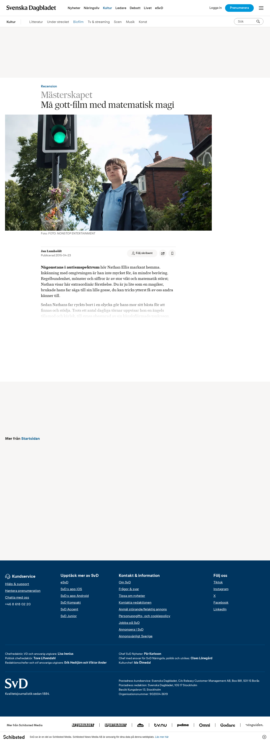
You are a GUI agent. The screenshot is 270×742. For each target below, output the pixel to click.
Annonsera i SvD (131, 629)
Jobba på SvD (129, 622)
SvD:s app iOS (71, 589)
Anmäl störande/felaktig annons (143, 609)
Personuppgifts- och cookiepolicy (144, 616)
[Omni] (204, 725)
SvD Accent (69, 609)
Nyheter (74, 8)
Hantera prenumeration (22, 590)
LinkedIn (220, 609)
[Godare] (227, 725)
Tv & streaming (99, 22)
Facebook (220, 602)
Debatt (135, 8)
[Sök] (258, 21)
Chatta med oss (17, 597)
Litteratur (36, 22)
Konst (143, 22)
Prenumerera (239, 8)
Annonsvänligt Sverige (136, 636)
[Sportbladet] (116, 725)
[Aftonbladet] (83, 725)
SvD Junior (69, 616)
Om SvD (125, 582)
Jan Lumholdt (51, 251)
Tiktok (218, 582)
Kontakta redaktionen (135, 602)
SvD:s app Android (75, 596)
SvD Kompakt (71, 602)
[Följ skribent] (142, 253)
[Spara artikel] (172, 253)
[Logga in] (215, 7)
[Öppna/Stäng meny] (261, 8)
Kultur (107, 8)
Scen (118, 22)
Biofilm (78, 22)
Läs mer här (162, 736)
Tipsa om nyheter (132, 596)
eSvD (159, 8)
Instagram (220, 589)
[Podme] (183, 725)
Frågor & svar (129, 589)
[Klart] (140, 725)
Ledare (120, 8)
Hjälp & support (17, 584)
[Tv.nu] (160, 725)
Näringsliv (92, 8)
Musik (130, 22)
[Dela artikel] (163, 253)
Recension (49, 86)
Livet (148, 8)
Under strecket (58, 22)
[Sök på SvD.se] (247, 21)
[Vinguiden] (254, 725)
